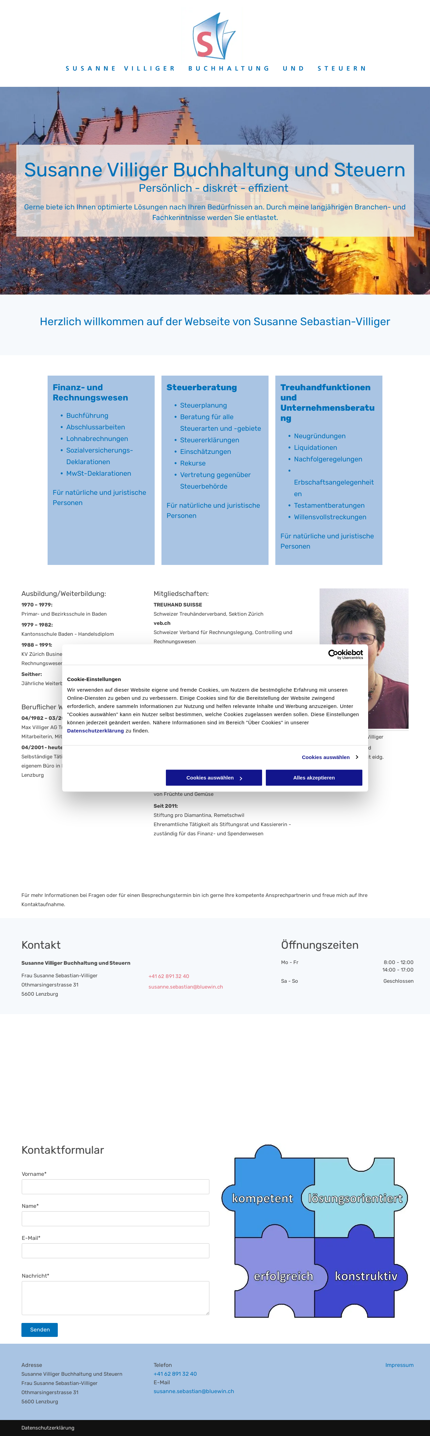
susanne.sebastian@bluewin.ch (186, 987)
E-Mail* (31, 1238)
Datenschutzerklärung (95, 730)
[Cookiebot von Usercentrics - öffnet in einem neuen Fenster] (333, 654)
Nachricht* (35, 1276)
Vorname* (34, 1174)
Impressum (399, 1365)
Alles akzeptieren (314, 777)
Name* (30, 1206)
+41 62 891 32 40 (175, 1374)
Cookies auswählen (326, 757)
